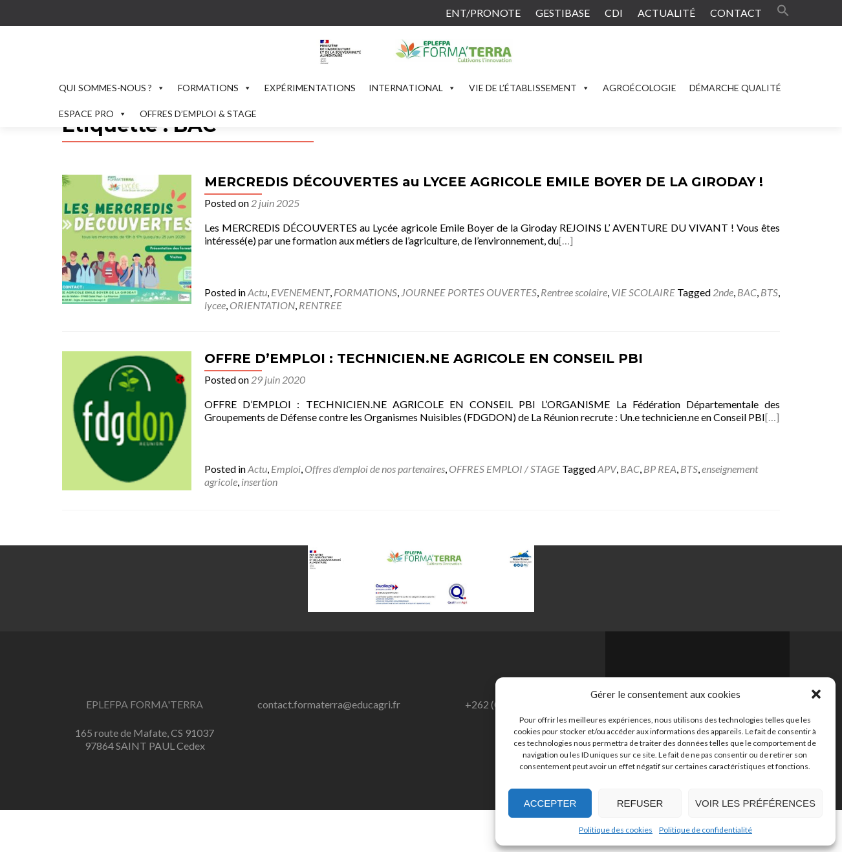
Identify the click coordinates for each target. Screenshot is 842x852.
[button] (816, 694)
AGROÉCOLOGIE (639, 87)
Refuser (640, 803)
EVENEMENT (300, 292)
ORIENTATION (262, 305)
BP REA (659, 469)
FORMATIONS (215, 87)
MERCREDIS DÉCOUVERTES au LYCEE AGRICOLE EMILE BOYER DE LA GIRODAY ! (483, 182)
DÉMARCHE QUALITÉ (735, 87)
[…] (566, 240)
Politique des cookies (616, 830)
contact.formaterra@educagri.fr (328, 704)
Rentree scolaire (574, 292)
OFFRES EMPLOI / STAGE (504, 469)
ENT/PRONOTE (483, 12)
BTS (769, 292)
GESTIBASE (562, 12)
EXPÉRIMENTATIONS (310, 87)
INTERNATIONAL (412, 87)
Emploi (286, 469)
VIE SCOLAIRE (643, 292)
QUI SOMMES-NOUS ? (112, 87)
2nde (723, 292)
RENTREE (320, 305)
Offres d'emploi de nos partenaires (375, 469)
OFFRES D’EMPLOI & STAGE (198, 113)
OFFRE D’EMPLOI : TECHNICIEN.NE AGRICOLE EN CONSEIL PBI (423, 358)
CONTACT (736, 12)
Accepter (550, 803)
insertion (259, 481)
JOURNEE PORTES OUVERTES (469, 292)
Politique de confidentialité (705, 830)
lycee (215, 305)
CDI (614, 12)
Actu (257, 292)
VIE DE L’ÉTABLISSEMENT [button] (529, 87)
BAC (747, 292)
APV (607, 469)
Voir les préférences (755, 803)
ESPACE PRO (93, 113)
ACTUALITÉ (666, 12)
